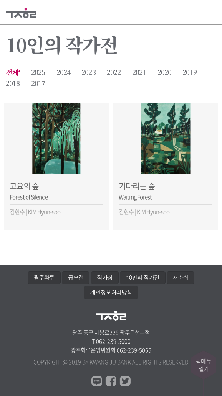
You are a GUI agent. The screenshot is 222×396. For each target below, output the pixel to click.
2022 (114, 72)
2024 (63, 72)
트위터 (125, 381)
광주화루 (44, 277)
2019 (189, 72)
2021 (139, 72)
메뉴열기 (211, 12)
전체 (12, 72)
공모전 (75, 277)
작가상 (105, 277)
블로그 (96, 381)
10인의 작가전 (142, 277)
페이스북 (111, 381)
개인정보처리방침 (111, 292)
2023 (88, 72)
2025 (38, 72)
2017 (38, 83)
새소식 (180, 277)
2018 (13, 83)
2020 (164, 72)
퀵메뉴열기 (203, 365)
